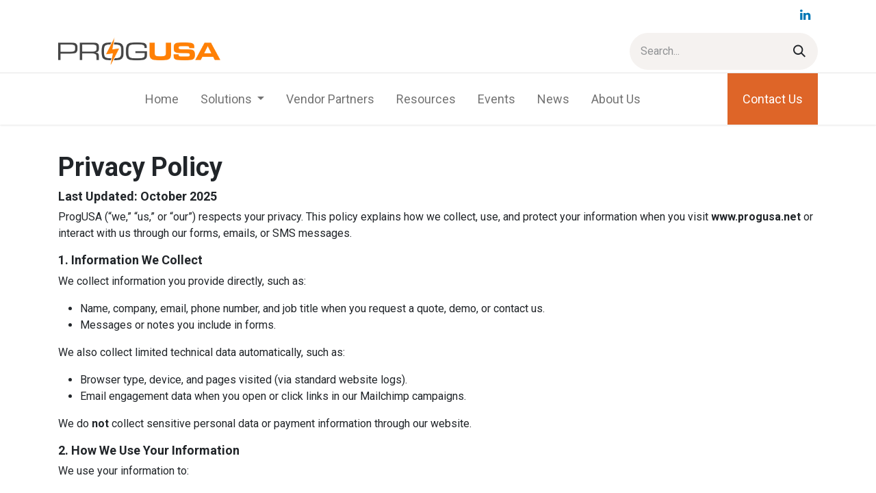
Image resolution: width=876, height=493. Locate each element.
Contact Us (773, 99)
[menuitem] (162, 99)
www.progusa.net (756, 216)
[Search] (799, 51)
